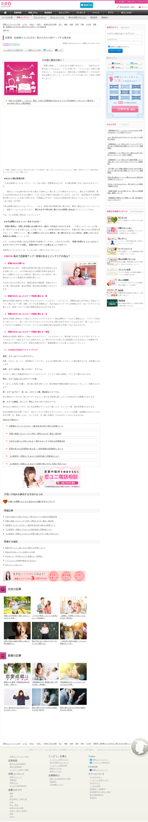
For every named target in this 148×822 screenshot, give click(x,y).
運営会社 (93, 798)
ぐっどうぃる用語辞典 (58, 766)
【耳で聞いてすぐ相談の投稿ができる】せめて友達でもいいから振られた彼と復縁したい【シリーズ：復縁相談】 (125, 170)
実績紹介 (53, 782)
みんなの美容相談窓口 (18, 786)
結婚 (11, 814)
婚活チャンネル (56, 771)
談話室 (120, 290)
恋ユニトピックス (57, 17)
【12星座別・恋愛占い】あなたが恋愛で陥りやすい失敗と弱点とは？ (38, 464)
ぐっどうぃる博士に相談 (19, 770)
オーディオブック (125, 249)
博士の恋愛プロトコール (59, 763)
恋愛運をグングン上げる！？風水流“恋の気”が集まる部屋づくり (36, 426)
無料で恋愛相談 (16, 767)
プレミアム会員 (124, 270)
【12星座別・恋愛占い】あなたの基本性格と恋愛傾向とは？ (34, 456)
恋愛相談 (12, 760)
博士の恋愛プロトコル (77, 17)
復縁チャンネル (56, 769)
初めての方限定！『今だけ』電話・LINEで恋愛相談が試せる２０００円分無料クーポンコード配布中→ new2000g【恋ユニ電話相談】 (51, 102)
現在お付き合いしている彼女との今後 (20, 552)
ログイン (144, 7)
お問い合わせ (131, 1)
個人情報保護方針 (97, 795)
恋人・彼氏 (14, 805)
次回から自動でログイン (119, 47)
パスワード (112, 40)
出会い (12, 817)
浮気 (11, 796)
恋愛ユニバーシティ (100, 760)
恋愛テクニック (16, 777)
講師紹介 (104, 17)
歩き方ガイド (95, 783)
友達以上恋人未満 (17, 808)
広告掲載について (57, 785)
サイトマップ (142, 1)
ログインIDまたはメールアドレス (121, 33)
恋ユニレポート (40, 17)
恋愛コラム (14, 783)
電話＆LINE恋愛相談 (18, 764)
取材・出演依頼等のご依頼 (60, 779)
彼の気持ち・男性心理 (18, 799)
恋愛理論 (13, 780)
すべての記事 (7, 17)
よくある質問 (120, 1)
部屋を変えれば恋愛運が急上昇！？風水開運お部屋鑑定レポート (36, 449)
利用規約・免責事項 (97, 789)
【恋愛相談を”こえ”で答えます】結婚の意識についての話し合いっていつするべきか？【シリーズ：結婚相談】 (125, 162)
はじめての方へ (96, 777)
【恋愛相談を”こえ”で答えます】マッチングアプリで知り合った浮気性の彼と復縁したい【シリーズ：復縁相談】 (125, 146)
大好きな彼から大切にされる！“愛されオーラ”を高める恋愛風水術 (37, 441)
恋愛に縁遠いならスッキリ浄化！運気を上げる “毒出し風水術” (35, 434)
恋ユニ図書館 (123, 280)
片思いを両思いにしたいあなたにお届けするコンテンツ (31, 502)
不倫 (11, 802)
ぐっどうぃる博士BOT (101, 763)
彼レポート (122, 238)
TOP (5, 12)
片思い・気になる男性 (18, 811)
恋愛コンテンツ (16, 774)
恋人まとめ (122, 218)
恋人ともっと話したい (14, 565)
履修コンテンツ (23, 17)
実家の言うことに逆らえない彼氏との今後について (25, 548)
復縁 (11, 793)
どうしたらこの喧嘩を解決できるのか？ (20, 561)
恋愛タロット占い (125, 228)
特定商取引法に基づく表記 (100, 792)
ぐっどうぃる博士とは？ (59, 760)
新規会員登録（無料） (128, 7)
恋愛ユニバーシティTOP (19, 757)
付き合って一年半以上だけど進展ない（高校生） (24, 556)
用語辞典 (93, 17)
